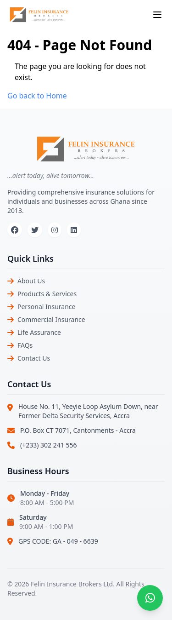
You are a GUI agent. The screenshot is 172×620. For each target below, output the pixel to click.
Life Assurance (39, 332)
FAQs (25, 345)
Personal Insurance (46, 306)
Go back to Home (37, 96)
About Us (31, 280)
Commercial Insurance (51, 319)
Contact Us (33, 358)
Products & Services (47, 293)
